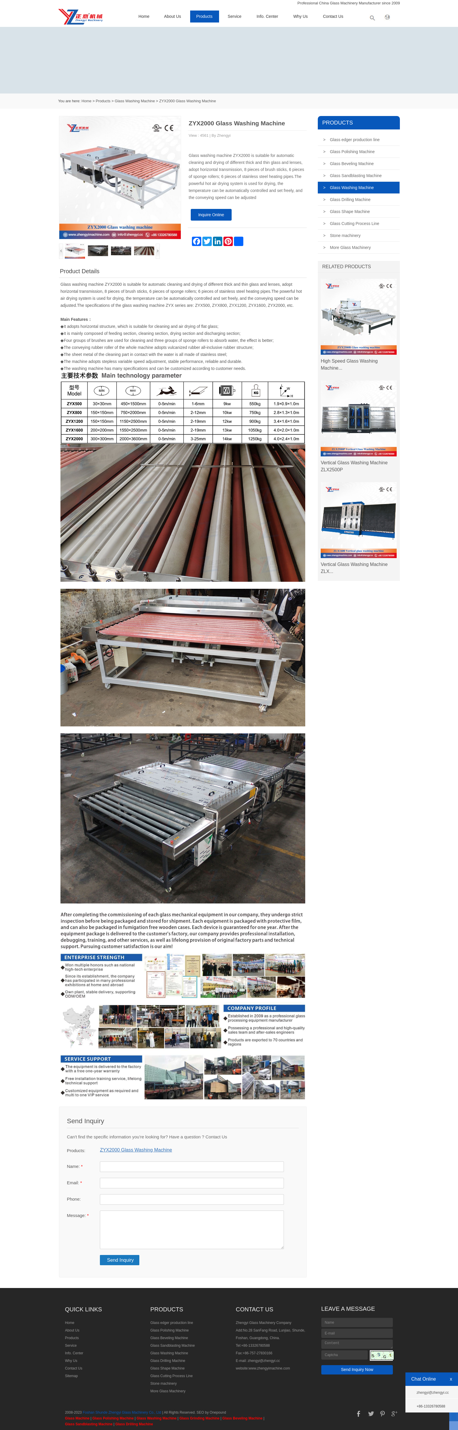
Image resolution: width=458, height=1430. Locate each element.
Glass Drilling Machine (346, 199)
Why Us (300, 16)
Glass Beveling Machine (348, 163)
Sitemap (71, 1376)
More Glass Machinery (347, 247)
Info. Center (267, 16)
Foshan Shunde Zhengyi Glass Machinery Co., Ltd (122, 1412)
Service (235, 16)
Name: (75, 1166)
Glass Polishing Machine (348, 151)
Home (144, 16)
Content (357, 1344)
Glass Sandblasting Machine (352, 175)
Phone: (74, 1199)
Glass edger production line (351, 139)
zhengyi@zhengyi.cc (264, 1361)
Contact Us (333, 16)
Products (204, 16)
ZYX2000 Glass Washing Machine (187, 101)
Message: (78, 1215)
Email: (74, 1182)
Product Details (80, 271)
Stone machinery (341, 235)
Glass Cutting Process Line (351, 223)
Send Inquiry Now (357, 1369)
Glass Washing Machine (135, 101)
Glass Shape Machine (346, 211)
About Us (172, 16)
